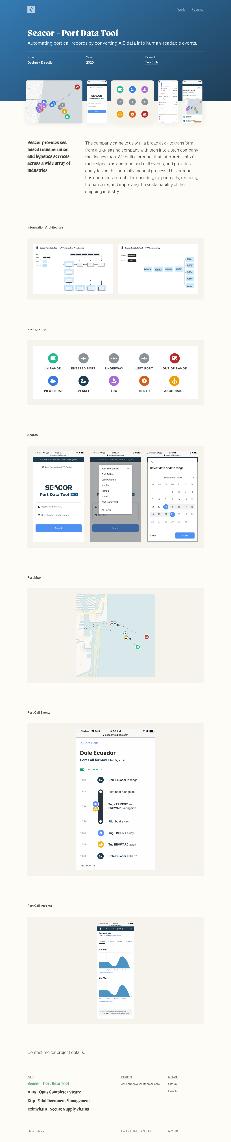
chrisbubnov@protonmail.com (140, 1084)
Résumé (197, 9)
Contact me (38, 1052)
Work (181, 9)
